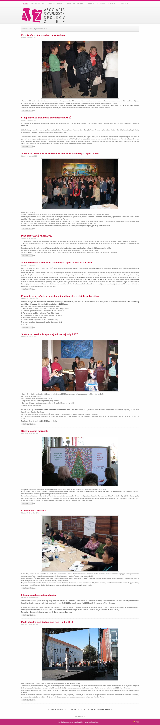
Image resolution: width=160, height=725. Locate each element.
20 (95, 709)
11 (65, 709)
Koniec (107, 709)
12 (68, 709)
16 (81, 709)
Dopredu (101, 709)
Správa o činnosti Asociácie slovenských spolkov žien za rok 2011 (56, 262)
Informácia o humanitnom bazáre (38, 595)
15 (78, 709)
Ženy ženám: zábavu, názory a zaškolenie (43, 35)
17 (85, 709)
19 (92, 709)
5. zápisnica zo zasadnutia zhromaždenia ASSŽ (46, 117)
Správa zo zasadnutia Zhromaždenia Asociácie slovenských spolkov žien (60, 153)
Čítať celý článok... (29, 110)
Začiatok (53, 709)
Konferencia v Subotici (33, 510)
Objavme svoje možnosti (34, 431)
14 (75, 709)
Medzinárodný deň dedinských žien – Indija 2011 (47, 622)
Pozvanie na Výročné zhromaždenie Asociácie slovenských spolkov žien (60, 296)
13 (72, 709)
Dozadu (60, 709)
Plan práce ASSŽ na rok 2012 (36, 236)
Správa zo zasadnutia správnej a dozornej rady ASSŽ (49, 334)
